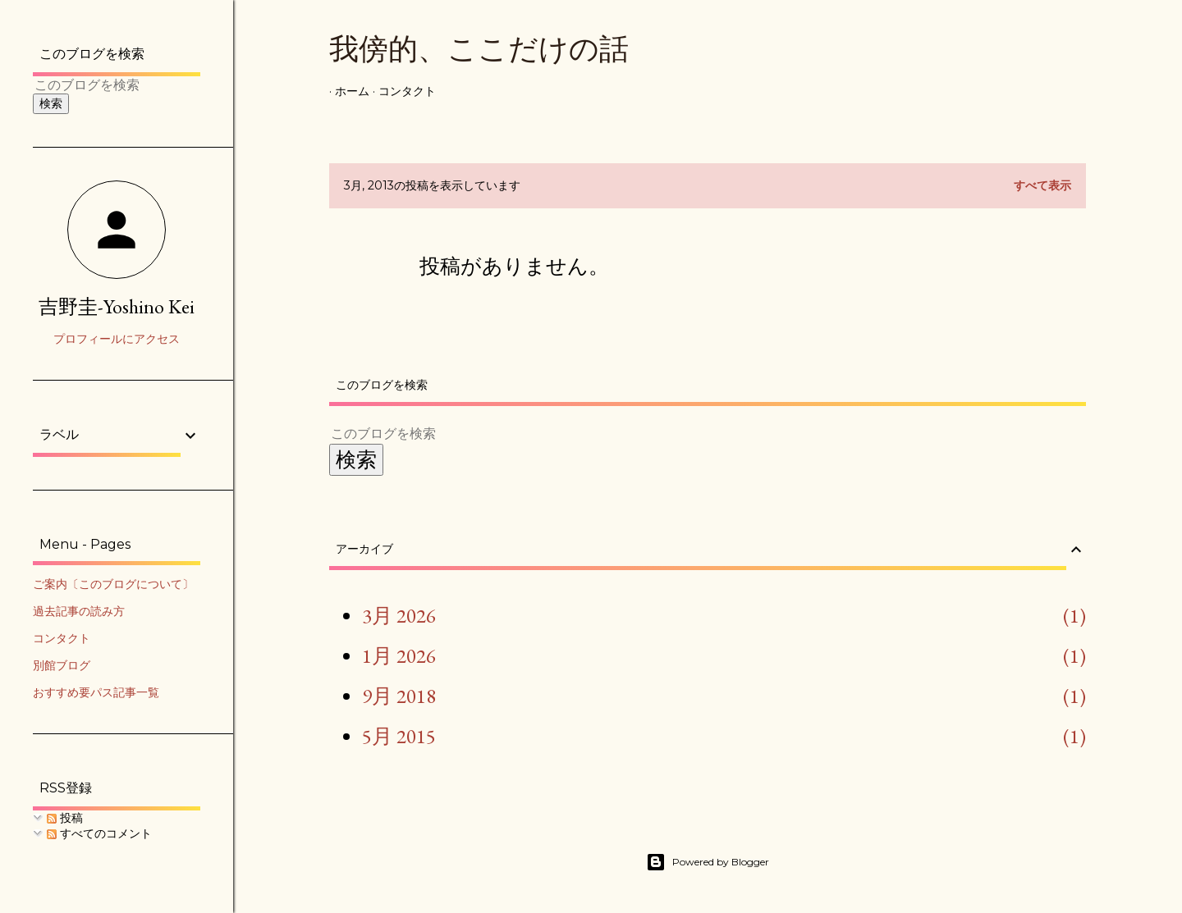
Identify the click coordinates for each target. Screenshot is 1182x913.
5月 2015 (399, 736)
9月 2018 (399, 695)
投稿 (65, 817)
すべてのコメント (99, 833)
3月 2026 (399, 615)
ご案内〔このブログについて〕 (113, 584)
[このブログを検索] (688, 433)
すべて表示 (1042, 185)
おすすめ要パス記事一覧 (96, 692)
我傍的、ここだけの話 (479, 49)
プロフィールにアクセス (116, 338)
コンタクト (401, 91)
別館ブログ (61, 665)
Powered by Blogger (707, 862)
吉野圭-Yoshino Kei (117, 306)
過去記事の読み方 (79, 611)
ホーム (346, 91)
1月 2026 (399, 655)
